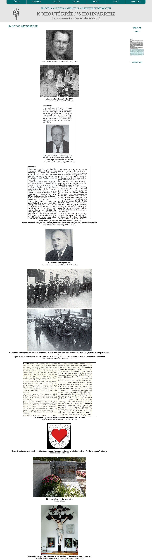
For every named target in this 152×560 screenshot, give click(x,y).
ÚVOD (16, 1)
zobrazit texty (137, 62)
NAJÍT (116, 1)
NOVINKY (36, 1)
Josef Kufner (79, 418)
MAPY (96, 1)
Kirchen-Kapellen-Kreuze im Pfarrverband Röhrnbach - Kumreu (59, 558)
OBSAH (76, 1)
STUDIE (56, 1)
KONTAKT (136, 1)
